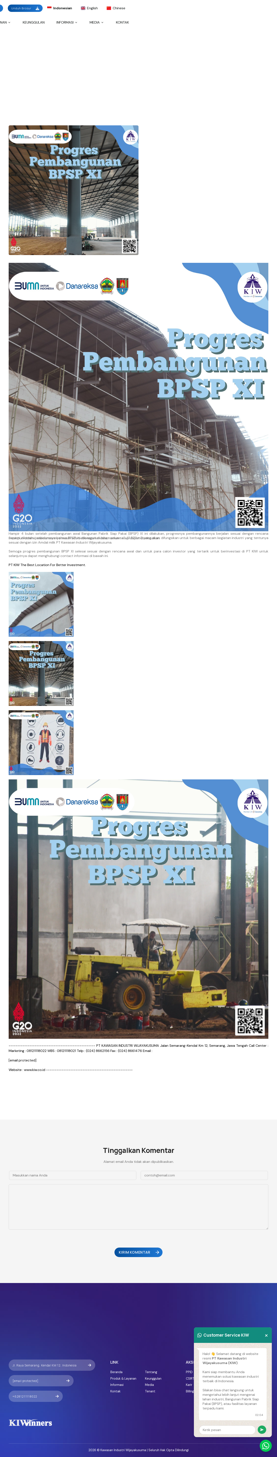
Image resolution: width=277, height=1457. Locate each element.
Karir (189, 1385)
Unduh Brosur (25, 8)
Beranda (116, 1372)
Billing (190, 1391)
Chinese (116, 8)
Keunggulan (34, 22)
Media (97, 22)
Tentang (151, 1372)
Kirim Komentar (139, 1252)
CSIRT (190, 1378)
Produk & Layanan (123, 1378)
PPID (189, 1372)
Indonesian (59, 8)
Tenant (150, 1391)
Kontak (122, 22)
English (89, 8)
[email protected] (22, 1060)
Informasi (67, 22)
